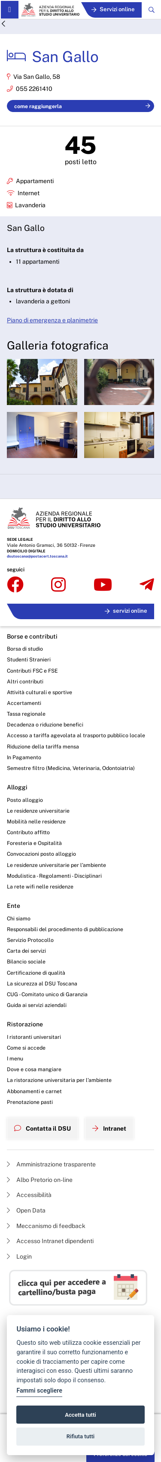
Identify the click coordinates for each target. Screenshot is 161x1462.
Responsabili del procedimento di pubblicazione (65, 929)
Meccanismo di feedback (46, 1225)
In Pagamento (24, 757)
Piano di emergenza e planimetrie (52, 320)
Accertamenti (24, 703)
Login (19, 1256)
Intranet (109, 1128)
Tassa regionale (26, 714)
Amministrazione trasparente (51, 1164)
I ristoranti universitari (34, 1037)
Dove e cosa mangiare (34, 1069)
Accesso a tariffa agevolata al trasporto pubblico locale (76, 735)
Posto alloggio (25, 800)
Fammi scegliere (39, 1390)
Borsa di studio (25, 648)
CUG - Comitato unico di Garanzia (47, 994)
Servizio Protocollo (30, 940)
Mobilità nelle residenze (36, 821)
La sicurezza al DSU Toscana (42, 983)
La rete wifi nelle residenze (40, 886)
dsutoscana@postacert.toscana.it (37, 556)
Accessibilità (29, 1194)
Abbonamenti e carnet (34, 1091)
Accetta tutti (80, 1415)
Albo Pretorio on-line (40, 1179)
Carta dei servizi (26, 951)
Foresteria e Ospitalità (34, 843)
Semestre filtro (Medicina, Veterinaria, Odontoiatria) (71, 768)
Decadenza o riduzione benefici (45, 724)
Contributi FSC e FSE (32, 670)
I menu (15, 1058)
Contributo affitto (28, 832)
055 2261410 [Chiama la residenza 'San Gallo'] (34, 88)
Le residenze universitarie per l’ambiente (56, 865)
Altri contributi (25, 681)
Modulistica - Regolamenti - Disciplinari (54, 876)
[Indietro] (3, 24)
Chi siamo (18, 918)
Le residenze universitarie (38, 810)
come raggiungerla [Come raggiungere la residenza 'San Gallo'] (82, 106)
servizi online (126, 611)
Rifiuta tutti (81, 1436)
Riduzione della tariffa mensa (43, 746)
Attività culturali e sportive (39, 692)
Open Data (26, 1210)
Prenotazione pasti (30, 1102)
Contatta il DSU (42, 1128)
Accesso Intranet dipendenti (50, 1241)
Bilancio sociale (26, 961)
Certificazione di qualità (36, 972)
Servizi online (113, 9)
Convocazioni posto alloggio (41, 854)
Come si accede (26, 1047)
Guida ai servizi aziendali (37, 1005)
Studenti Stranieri (29, 659)
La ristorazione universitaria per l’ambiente (59, 1080)
